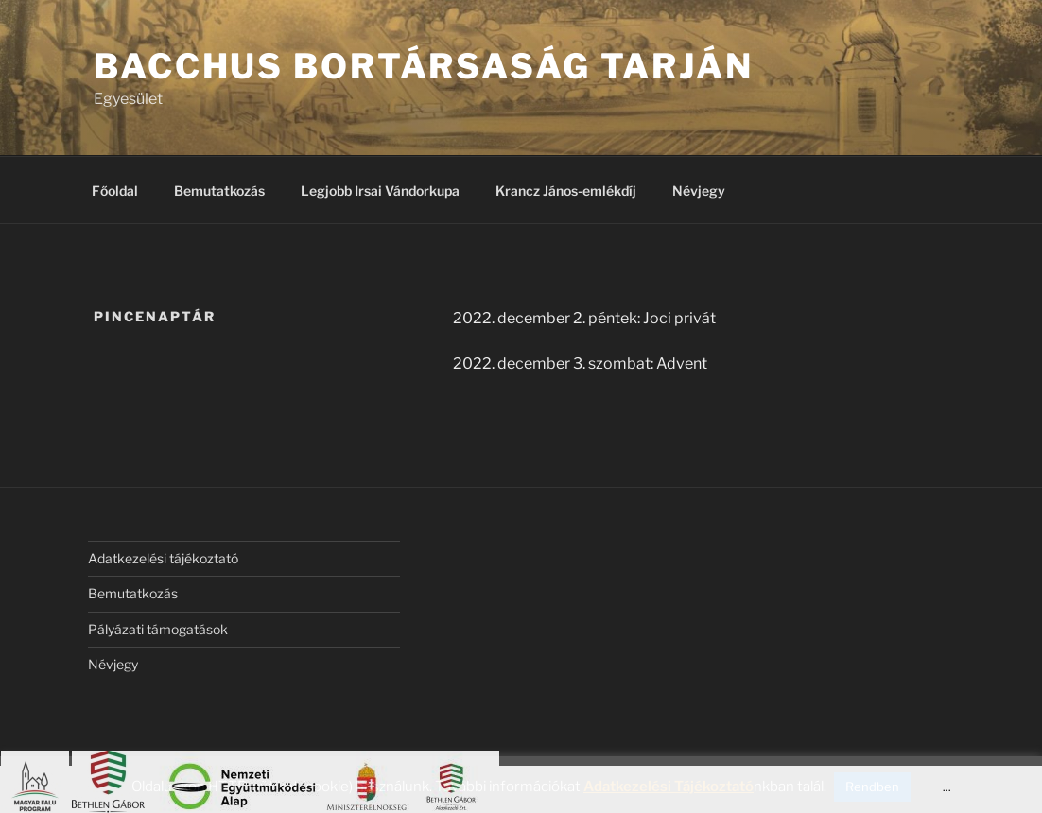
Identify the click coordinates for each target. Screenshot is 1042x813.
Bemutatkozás (219, 190)
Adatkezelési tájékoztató (163, 558)
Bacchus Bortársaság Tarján (424, 66)
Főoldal (115, 190)
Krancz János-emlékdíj (565, 190)
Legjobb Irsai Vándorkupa (380, 190)
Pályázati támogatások (158, 629)
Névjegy (698, 190)
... (947, 787)
